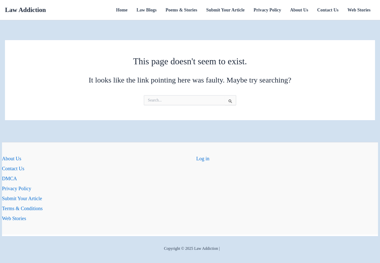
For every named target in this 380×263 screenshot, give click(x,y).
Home (122, 9)
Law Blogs (146, 9)
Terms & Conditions (22, 208)
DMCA (9, 178)
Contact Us (328, 9)
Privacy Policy (267, 9)
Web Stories (359, 9)
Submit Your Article (225, 9)
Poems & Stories (181, 9)
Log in (202, 158)
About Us (299, 9)
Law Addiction (25, 9)
